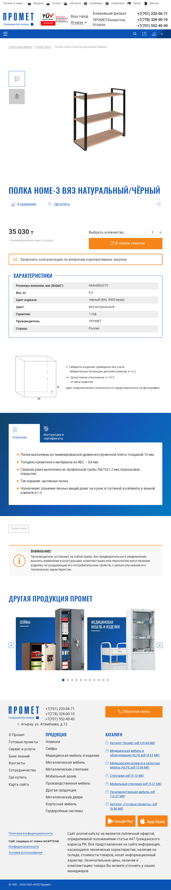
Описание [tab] (23, 433)
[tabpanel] (50, 639)
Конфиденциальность (24, 846)
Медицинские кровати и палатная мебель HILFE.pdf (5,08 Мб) (135, 765)
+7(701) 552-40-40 (152, 26)
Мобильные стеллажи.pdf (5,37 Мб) (136, 784)
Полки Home (19, 528)
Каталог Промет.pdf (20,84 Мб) (132, 743)
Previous (11, 645)
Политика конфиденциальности (31, 833)
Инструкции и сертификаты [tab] (56, 433)
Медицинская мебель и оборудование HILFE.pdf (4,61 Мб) (135, 753)
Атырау (77, 22)
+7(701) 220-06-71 (152, 14)
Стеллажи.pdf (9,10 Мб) (127, 775)
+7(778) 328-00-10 (152, 20)
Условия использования (25, 852)
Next (159, 645)
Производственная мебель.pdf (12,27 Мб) (132, 794)
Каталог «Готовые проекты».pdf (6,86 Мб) (133, 806)
